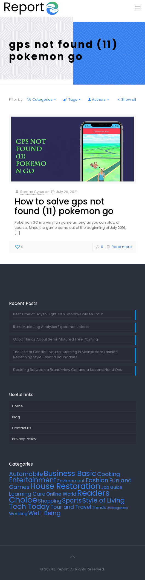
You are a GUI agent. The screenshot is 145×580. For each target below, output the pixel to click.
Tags (72, 99)
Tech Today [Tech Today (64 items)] (29, 506)
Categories (42, 99)
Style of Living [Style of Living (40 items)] (103, 500)
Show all (126, 99)
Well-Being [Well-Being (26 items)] (44, 513)
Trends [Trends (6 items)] (99, 507)
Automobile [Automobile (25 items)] (26, 474)
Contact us (21, 428)
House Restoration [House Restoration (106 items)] (65, 486)
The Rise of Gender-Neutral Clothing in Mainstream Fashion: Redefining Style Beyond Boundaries (65, 354)
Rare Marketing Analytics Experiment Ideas (51, 326)
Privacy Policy (24, 439)
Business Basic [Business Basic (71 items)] (70, 473)
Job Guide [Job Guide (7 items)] (111, 487)
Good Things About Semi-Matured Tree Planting (55, 339)
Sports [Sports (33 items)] (72, 500)
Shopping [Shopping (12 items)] (49, 500)
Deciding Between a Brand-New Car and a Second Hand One (68, 369)
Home (17, 406)
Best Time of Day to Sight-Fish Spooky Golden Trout (58, 314)
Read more (122, 246)
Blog (16, 417)
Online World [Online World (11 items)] (61, 494)
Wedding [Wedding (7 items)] (18, 513)
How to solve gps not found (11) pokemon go (64, 206)
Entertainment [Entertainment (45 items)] (32, 479)
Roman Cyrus (32, 191)
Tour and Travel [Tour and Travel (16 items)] (70, 507)
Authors (99, 99)
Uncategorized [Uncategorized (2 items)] (117, 508)
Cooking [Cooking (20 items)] (108, 474)
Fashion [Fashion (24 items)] (97, 480)
